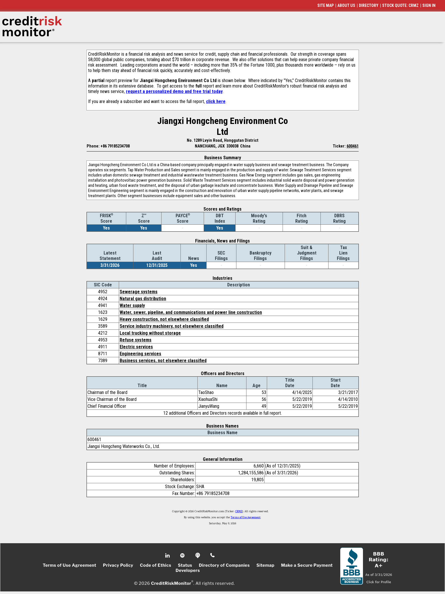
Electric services (136, 347)
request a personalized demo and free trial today (174, 91)
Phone (212, 555)
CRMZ (238, 512)
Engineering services (140, 353)
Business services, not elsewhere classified (163, 360)
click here (216, 101)
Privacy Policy (118, 565)
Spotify (183, 555)
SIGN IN (429, 5)
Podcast (198, 555)
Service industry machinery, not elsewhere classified (172, 326)
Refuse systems (135, 340)
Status (185, 565)
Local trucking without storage (150, 333)
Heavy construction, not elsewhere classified (164, 319)
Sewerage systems (139, 291)
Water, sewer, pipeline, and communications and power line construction (191, 312)
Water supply (132, 305)
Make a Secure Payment (307, 565)
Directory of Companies (224, 565)
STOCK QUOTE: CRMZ (400, 5)
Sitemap (265, 565)
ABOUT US (346, 5)
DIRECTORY (368, 5)
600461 (353, 146)
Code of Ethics (155, 565)
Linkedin (168, 555)
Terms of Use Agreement (246, 518)
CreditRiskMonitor (171, 583)
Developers (188, 570)
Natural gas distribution (143, 298)
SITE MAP (325, 5)
